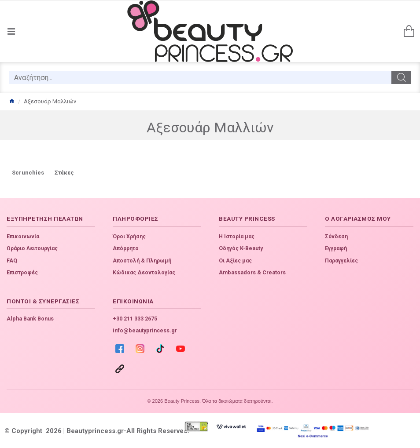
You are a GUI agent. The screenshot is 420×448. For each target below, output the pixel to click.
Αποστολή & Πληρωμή (142, 261)
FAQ (12, 261)
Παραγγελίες (341, 261)
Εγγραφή (336, 248)
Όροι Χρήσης (129, 236)
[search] (200, 77)
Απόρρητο (126, 248)
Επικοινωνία (23, 236)
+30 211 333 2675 (135, 319)
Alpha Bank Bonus (30, 319)
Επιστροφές (22, 273)
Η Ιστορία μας (236, 236)
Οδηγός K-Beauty (241, 248)
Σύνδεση (336, 236)
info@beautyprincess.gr (145, 331)
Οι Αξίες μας (235, 261)
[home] (12, 101)
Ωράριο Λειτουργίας (32, 248)
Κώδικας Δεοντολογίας (144, 273)
